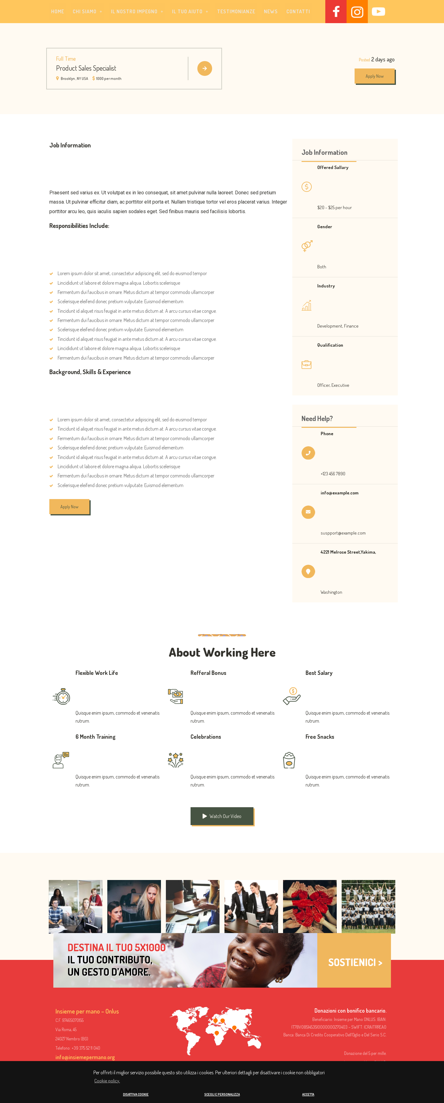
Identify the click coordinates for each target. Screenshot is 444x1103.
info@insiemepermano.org (85, 1057)
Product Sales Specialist (86, 68)
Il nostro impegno (137, 12)
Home (57, 12)
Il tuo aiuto (190, 12)
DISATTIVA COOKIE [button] (136, 1094)
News (271, 12)
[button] (87, 11)
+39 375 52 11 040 (86, 1048)
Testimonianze (236, 12)
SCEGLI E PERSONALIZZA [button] (222, 1094)
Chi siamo (87, 12)
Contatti (298, 12)
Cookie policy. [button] (107, 1080)
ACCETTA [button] (308, 1094)
